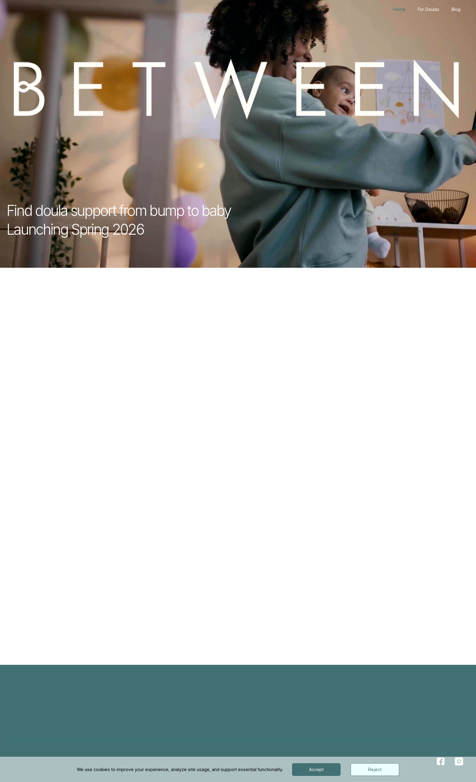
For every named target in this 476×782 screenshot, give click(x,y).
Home (399, 9)
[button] (335, 505)
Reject (375, 769)
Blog (456, 9)
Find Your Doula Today (244, 385)
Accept (316, 769)
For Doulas (428, 9)
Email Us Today (391, 602)
